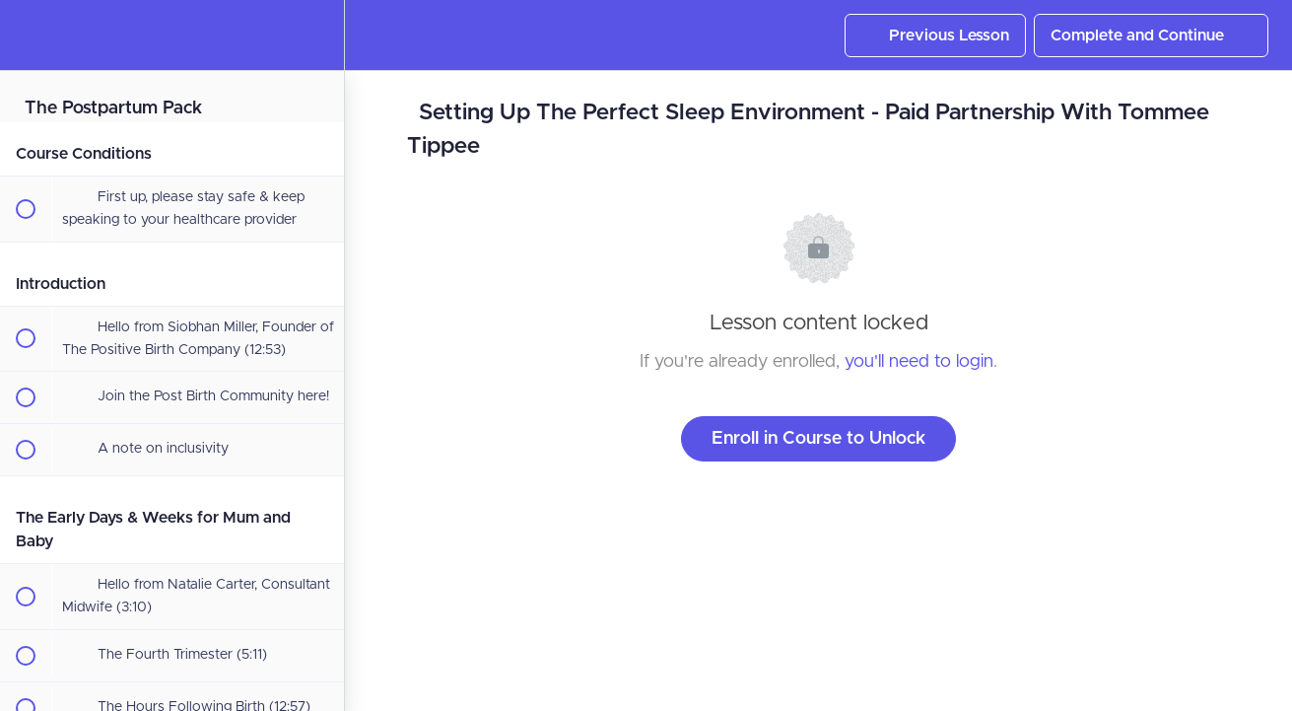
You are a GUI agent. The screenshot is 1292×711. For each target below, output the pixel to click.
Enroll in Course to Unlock (818, 439)
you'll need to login (919, 362)
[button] (24, 35)
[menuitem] (319, 35)
